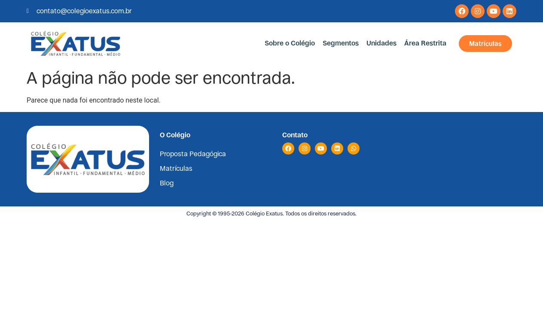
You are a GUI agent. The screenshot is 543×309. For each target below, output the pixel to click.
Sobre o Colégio (290, 43)
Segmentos (341, 43)
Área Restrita (425, 43)
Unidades (381, 43)
